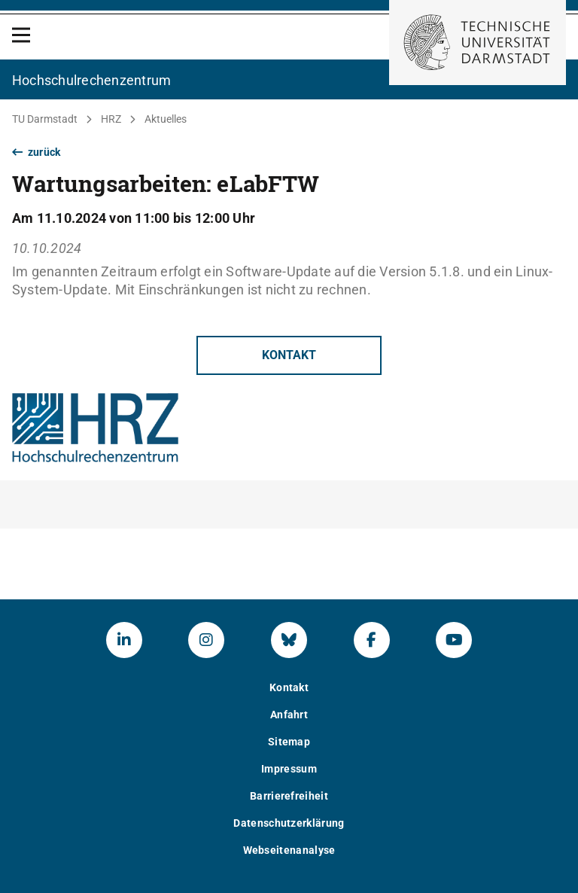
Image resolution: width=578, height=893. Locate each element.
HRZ (111, 119)
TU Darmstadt (45, 119)
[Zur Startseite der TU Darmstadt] (477, 42)
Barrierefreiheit (289, 796)
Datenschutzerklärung (288, 823)
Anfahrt (289, 715)
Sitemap (289, 742)
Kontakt (289, 355)
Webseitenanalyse (289, 850)
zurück (36, 152)
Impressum (289, 769)
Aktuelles (165, 119)
